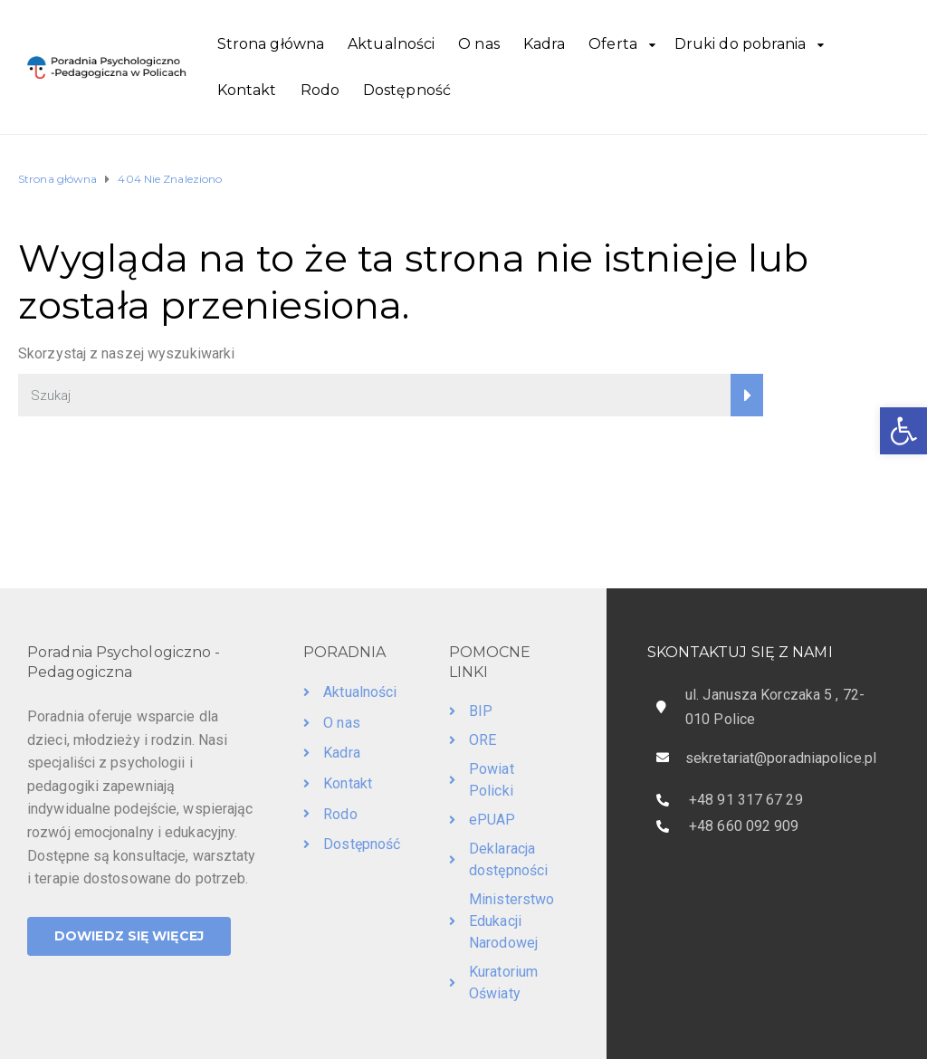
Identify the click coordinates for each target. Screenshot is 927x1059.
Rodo (320, 90)
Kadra (544, 43)
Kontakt (247, 90)
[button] (903, 430)
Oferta (612, 43)
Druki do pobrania (740, 43)
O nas (479, 43)
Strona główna (270, 43)
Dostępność (407, 90)
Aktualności (391, 43)
